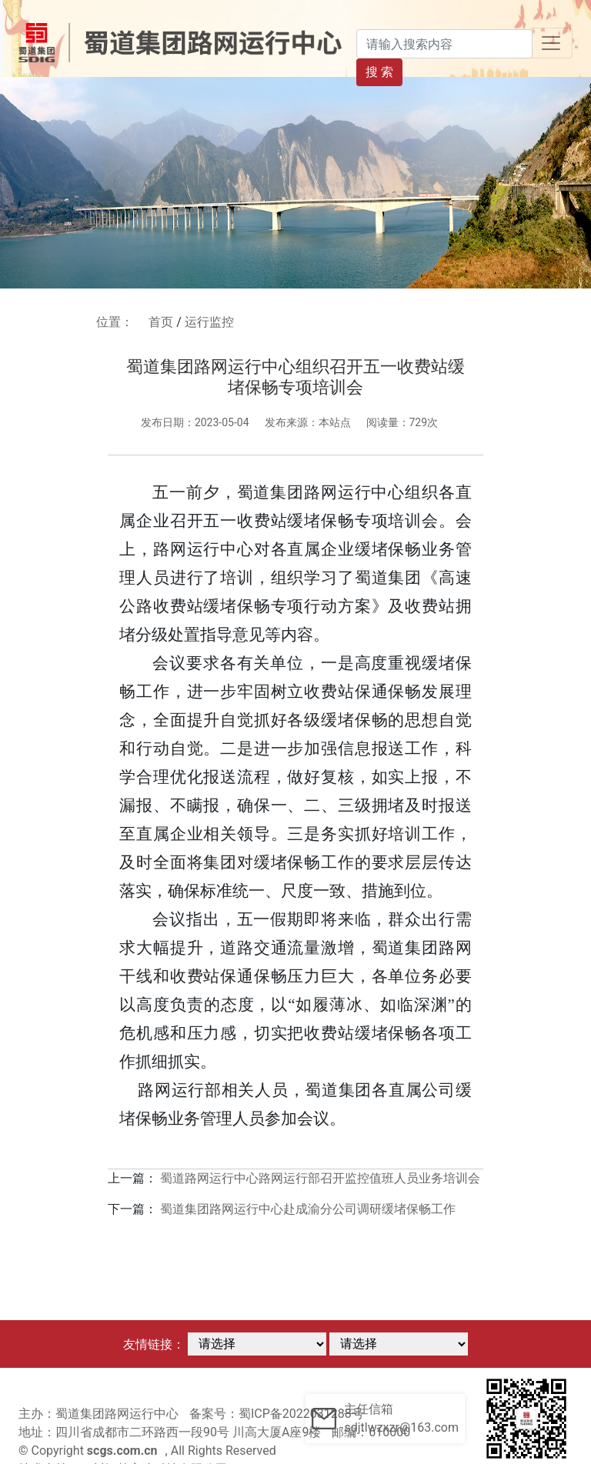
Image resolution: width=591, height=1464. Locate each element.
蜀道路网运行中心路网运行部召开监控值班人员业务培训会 (320, 1178)
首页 (161, 322)
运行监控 (209, 322)
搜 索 (379, 72)
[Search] (444, 43)
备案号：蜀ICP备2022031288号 (276, 1413)
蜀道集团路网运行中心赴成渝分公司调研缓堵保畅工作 (308, 1209)
